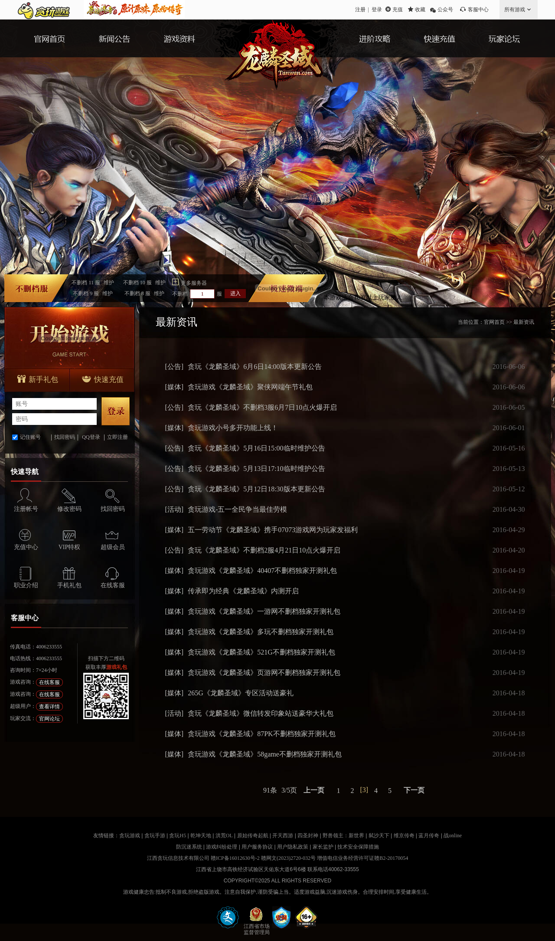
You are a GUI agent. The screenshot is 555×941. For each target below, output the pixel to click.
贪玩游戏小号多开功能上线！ (233, 427)
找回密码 (64, 437)
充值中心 (26, 547)
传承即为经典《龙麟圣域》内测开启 (243, 591)
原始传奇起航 (252, 835)
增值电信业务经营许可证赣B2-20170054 (362, 858)
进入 (235, 293)
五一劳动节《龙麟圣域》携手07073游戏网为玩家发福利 (273, 529)
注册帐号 (26, 509)
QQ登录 (91, 437)
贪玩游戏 (129, 835)
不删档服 (93, 283)
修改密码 (69, 509)
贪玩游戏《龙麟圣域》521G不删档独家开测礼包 (261, 652)
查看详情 (49, 707)
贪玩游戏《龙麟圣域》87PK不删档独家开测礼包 (261, 733)
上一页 (314, 790)
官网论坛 (49, 719)
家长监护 (323, 847)
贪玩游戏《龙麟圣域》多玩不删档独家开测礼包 (260, 631)
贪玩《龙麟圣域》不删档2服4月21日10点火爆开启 (264, 550)
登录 (377, 10)
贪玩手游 (154, 835)
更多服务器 (194, 283)
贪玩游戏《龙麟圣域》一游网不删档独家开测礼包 (264, 611)
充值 (397, 10)
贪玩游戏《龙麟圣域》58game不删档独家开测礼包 (265, 754)
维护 (109, 283)
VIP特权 (70, 547)
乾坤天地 (200, 835)
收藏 (420, 10)
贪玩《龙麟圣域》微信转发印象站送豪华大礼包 (260, 713)
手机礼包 (69, 585)
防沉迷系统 (189, 847)
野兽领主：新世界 (343, 835)
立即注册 (117, 437)
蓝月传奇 (428, 835)
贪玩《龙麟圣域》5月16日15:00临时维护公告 (256, 448)
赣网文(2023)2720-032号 (288, 858)
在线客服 (113, 585)
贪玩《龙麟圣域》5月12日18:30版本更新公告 (256, 489)
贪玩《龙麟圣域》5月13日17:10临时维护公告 (256, 468)
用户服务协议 (257, 847)
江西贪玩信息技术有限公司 (178, 858)
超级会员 (113, 547)
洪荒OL (224, 835)
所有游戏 (514, 10)
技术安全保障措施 (358, 847)
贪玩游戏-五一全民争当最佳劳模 (237, 509)
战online (453, 835)
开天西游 (282, 835)
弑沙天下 (379, 835)
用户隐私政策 (292, 847)
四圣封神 (307, 835)
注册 (360, 10)
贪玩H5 (177, 835)
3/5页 (289, 790)
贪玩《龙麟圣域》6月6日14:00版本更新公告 (254, 366)
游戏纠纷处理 (221, 847)
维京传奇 (404, 835)
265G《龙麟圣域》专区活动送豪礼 (241, 693)
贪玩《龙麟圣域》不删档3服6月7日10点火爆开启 (262, 407)
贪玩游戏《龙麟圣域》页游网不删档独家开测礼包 (264, 672)
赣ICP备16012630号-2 (235, 858)
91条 (270, 790)
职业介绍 (26, 585)
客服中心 (478, 10)
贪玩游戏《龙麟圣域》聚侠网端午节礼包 (250, 387)
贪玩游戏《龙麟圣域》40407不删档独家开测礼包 (262, 570)
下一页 (414, 790)
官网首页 (494, 322)
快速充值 (103, 379)
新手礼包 (37, 379)
